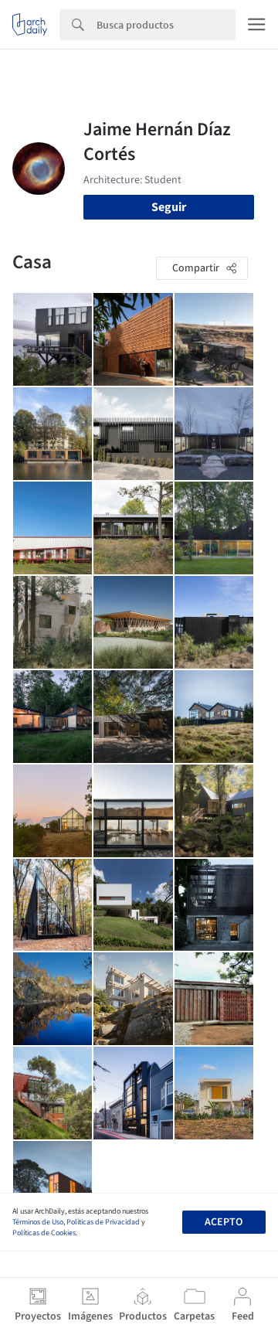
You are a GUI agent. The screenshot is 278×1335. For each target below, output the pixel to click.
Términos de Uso (37, 1222)
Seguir (168, 207)
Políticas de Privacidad (103, 1222)
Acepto (223, 1222)
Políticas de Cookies (44, 1233)
